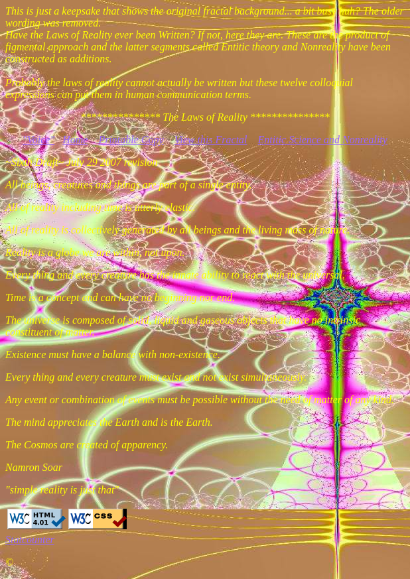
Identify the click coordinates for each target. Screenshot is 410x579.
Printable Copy (130, 139)
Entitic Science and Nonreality (322, 139)
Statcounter (29, 539)
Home (75, 139)
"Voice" (38, 139)
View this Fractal (210, 139)
